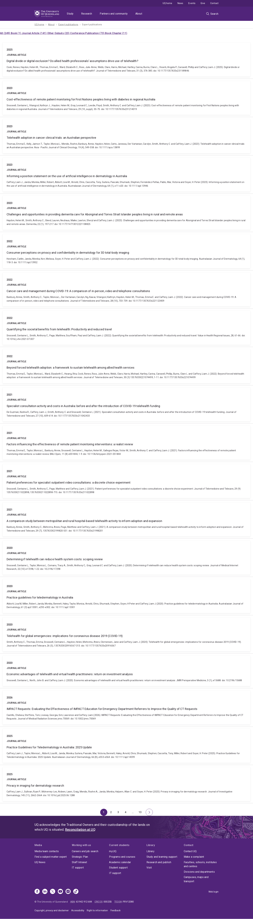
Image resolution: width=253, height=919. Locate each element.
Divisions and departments (199, 871)
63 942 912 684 (84, 901)
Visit (149, 867)
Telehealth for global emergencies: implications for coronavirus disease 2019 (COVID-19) (126, 634)
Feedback (116, 910)
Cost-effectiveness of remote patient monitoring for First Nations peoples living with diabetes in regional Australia (126, 98)
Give (203, 3)
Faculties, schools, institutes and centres (200, 864)
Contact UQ (190, 851)
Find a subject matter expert (51, 856)
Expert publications (68, 24)
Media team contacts (47, 851)
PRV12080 (128, 901)
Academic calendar (120, 862)
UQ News (40, 862)
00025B (108, 901)
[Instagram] (68, 891)
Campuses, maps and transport (196, 879)
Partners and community (114, 13)
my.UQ (112, 851)
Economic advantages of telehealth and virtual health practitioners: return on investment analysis (126, 671)
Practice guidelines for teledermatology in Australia (126, 596)
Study (70, 13)
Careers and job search (85, 851)
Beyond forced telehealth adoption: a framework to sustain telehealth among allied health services (126, 366)
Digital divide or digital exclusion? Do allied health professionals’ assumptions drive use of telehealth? (126, 59)
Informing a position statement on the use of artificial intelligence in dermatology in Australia (126, 174)
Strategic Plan (80, 856)
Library (150, 851)
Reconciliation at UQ (80, 829)
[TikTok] (75, 891)
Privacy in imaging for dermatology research (126, 784)
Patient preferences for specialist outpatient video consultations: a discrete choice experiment (126, 481)
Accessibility (77, 910)
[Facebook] (37, 891)
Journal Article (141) (34, 33)
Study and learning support (162, 856)
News (180, 3)
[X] (52, 891)
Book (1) (16, 33)
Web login (213, 891)
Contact (214, 3)
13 (141, 813)
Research (86, 13)
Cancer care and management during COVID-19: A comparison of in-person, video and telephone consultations (126, 289)
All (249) (5, 33)
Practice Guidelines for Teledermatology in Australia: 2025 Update (126, 746)
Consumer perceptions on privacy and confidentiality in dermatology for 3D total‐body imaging (126, 251)
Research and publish (159, 862)
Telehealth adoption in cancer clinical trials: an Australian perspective (126, 136)
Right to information (97, 910)
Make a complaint (194, 856)
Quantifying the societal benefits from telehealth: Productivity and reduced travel (126, 328)
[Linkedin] (44, 891)
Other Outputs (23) (58, 33)
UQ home (167, 3)
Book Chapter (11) (116, 33)
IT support (78, 867)
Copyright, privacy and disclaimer (52, 910)
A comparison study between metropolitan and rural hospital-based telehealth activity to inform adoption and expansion (126, 519)
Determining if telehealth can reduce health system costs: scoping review (126, 558)
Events (191, 3)
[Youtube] (60, 891)
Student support (118, 867)
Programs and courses (122, 856)
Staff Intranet (79, 862)
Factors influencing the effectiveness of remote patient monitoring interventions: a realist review (126, 443)
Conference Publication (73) (87, 33)
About (138, 13)
